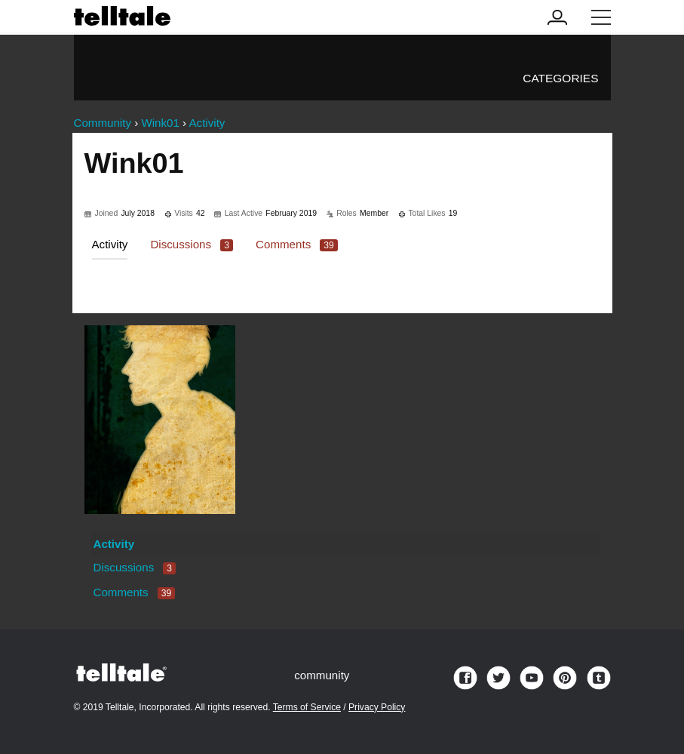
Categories (560, 78)
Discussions (191, 244)
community (321, 675)
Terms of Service (307, 707)
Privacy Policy (376, 707)
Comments (297, 244)
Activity (110, 244)
